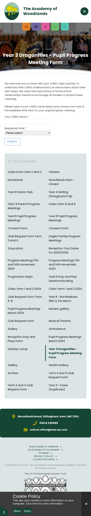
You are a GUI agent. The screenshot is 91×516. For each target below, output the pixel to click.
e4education (47, 468)
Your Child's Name (17, 117)
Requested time (15, 128)
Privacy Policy (44, 456)
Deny (27, 511)
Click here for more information (44, 503)
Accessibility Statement (44, 449)
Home (36, 49)
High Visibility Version (43, 446)
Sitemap (44, 453)
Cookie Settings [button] (44, 459)
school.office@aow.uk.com (48, 430)
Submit (12, 141)
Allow (17, 511)
